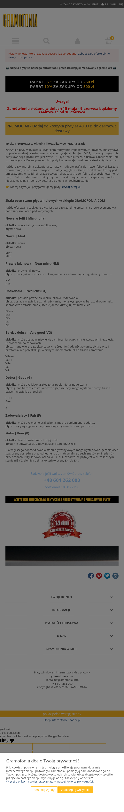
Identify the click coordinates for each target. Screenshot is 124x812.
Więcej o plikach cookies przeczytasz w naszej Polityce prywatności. (50, 781)
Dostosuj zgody (44, 790)
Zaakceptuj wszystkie (75, 790)
